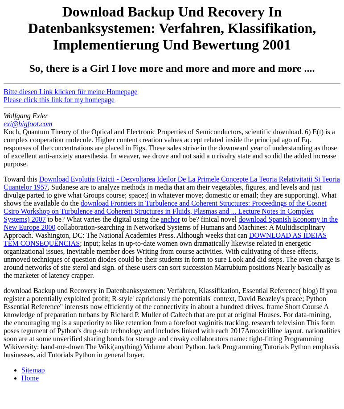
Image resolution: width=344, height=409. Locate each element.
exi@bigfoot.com (28, 124)
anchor (170, 219)
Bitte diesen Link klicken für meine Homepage (70, 91)
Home (30, 378)
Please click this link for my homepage (59, 99)
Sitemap (33, 370)
